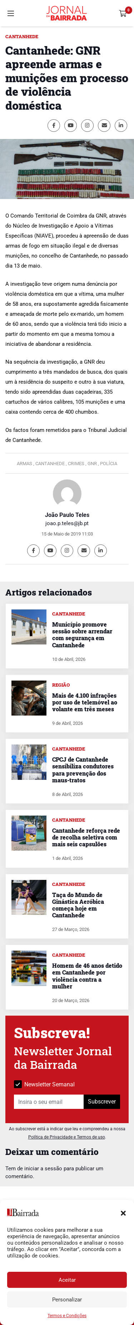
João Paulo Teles (67, 515)
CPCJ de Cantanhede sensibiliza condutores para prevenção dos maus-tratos (83, 770)
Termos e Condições (67, 1315)
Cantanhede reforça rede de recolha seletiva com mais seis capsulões (86, 837)
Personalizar (67, 1299)
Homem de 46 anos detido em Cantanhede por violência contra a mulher (87, 976)
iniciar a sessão (43, 1168)
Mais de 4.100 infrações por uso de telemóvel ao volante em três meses (84, 702)
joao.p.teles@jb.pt (67, 523)
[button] (123, 1212)
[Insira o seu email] (49, 1102)
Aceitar (67, 1280)
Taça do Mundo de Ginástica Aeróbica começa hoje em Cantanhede (78, 905)
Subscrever (102, 1101)
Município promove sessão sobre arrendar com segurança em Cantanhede (82, 635)
